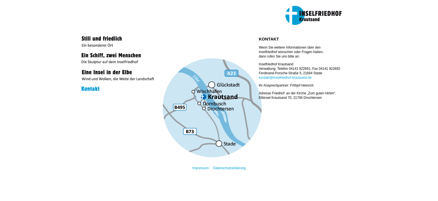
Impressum (200, 168)
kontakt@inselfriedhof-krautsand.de (285, 78)
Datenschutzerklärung (229, 168)
